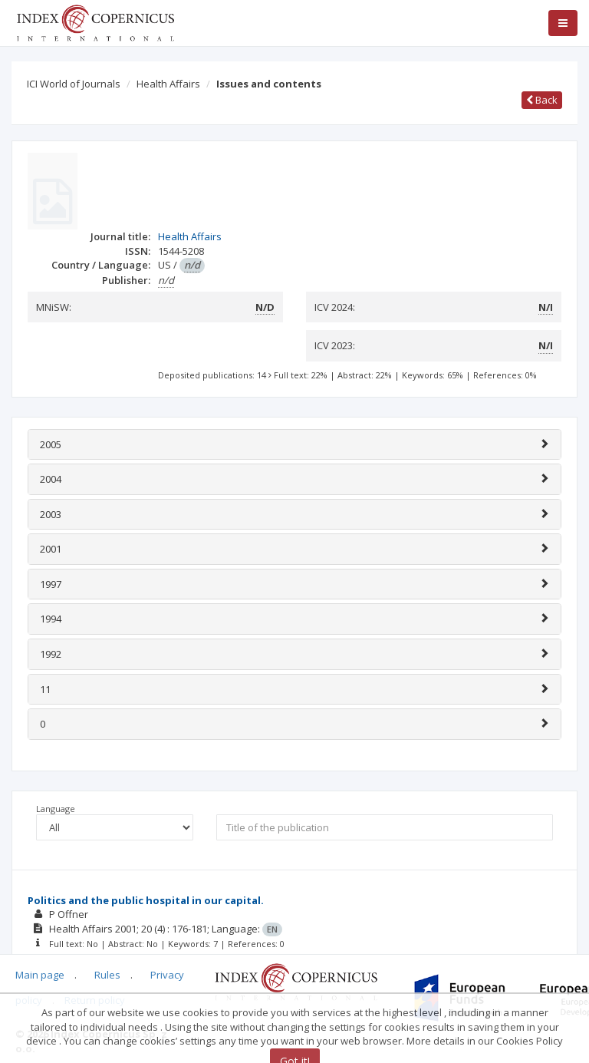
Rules (107, 975)
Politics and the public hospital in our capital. (146, 900)
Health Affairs (168, 84)
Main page (39, 975)
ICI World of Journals (73, 84)
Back (542, 100)
